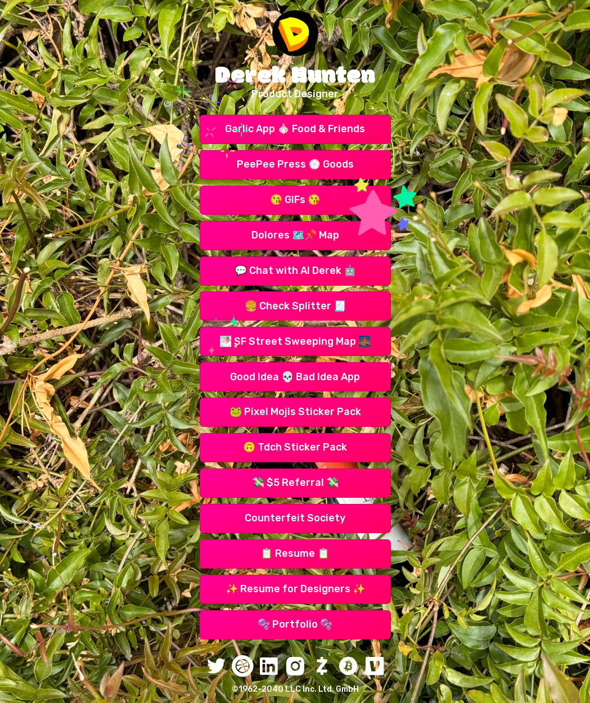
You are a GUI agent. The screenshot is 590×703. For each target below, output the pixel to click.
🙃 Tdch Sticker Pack (295, 447)
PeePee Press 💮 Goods (295, 164)
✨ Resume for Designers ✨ (295, 589)
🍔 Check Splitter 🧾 (295, 306)
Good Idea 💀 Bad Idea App (295, 377)
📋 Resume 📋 (295, 553)
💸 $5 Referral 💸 (295, 482)
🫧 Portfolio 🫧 (295, 624)
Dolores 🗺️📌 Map (295, 235)
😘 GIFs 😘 (295, 199)
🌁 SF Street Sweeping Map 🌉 (295, 341)
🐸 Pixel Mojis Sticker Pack (295, 411)
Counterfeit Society (295, 518)
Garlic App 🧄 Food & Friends (295, 129)
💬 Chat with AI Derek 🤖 (295, 270)
